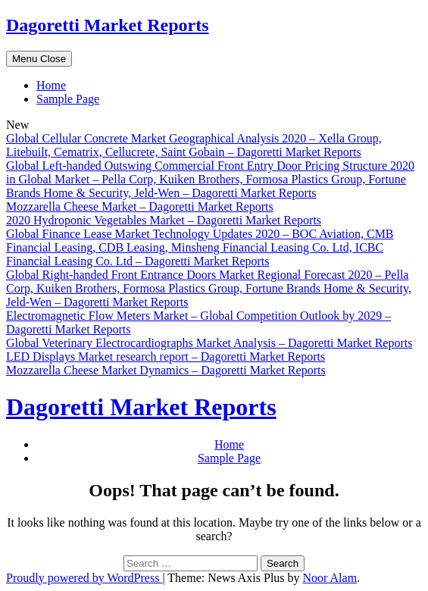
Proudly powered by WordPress (84, 577)
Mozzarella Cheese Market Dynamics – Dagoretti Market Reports (166, 370)
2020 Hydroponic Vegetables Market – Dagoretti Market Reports (163, 220)
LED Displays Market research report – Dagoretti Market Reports (165, 356)
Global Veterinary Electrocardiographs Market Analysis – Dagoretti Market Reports (209, 342)
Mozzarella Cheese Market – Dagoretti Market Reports (139, 206)
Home (51, 85)
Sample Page (67, 98)
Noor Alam (330, 577)
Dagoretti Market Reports (107, 25)
